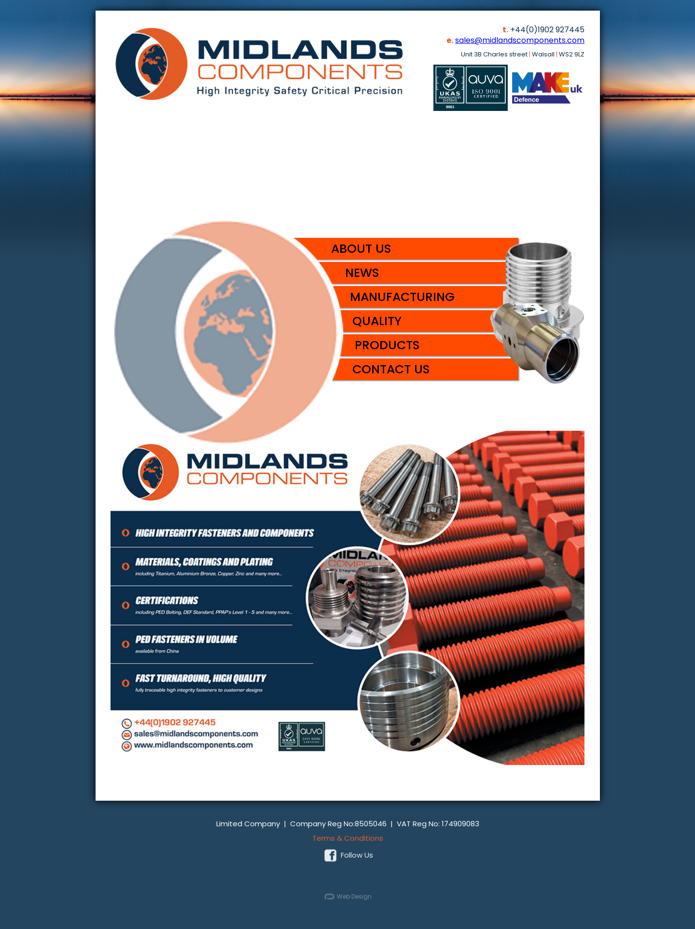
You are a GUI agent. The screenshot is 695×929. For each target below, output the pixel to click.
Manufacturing (402, 296)
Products (387, 345)
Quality (377, 321)
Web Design (347, 897)
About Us (361, 248)
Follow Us (347, 855)
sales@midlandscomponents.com (519, 40)
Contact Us (391, 369)
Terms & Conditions (347, 838)
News (362, 272)
